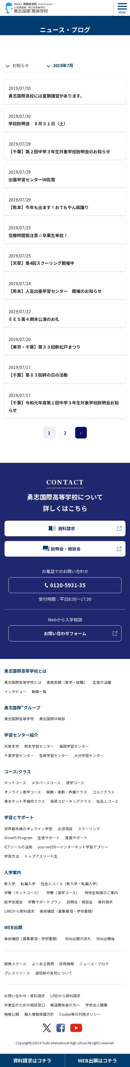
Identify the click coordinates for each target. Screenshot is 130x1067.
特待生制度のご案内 (101, 892)
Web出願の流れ (78, 938)
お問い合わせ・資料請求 (24, 995)
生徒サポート (49, 837)
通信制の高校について (53, 973)
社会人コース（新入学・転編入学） (70, 883)
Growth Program (18, 837)
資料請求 (105, 901)
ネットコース (15, 782)
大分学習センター (89, 755)
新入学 (9, 883)
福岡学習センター (74, 746)
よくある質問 (43, 963)
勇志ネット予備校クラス (24, 801)
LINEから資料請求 (19, 911)
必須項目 (65, 828)
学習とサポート (19, 817)
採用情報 (66, 963)
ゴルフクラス (103, 792)
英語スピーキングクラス (70, 801)
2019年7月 (63, 65)
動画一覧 (39, 691)
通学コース (75, 782)
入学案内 (12, 872)
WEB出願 (13, 927)
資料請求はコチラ (32, 1060)
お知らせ (20, 65)
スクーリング (89, 828)
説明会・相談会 (80, 901)
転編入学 (28, 883)
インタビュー (15, 691)
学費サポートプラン (44, 901)
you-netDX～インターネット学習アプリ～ (73, 846)
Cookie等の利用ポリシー (80, 1014)
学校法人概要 (96, 1005)
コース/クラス (17, 771)
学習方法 (11, 856)
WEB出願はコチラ (97, 1060)
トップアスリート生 (41, 856)
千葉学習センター (19, 755)
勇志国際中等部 (52, 718)
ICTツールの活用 (18, 846)
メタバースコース (46, 782)
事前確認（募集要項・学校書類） (67, 911)
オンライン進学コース (22, 792)
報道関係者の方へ (65, 1005)
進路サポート (76, 837)
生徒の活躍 (102, 682)
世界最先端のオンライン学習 (28, 828)
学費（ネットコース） (22, 892)
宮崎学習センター (54, 755)
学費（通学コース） (62, 892)
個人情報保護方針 (39, 1014)
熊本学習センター (39, 746)
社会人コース (107, 801)
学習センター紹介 (21, 735)
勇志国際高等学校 (19, 718)
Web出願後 (105, 938)
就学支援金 (13, 901)
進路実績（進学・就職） (67, 682)
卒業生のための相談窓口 (24, 1005)
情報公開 (11, 1014)
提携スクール (15, 963)
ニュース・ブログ (94, 963)
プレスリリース (17, 973)
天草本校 (11, 746)
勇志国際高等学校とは (25, 671)
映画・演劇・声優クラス (66, 792)
